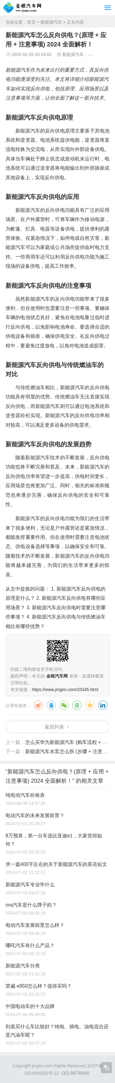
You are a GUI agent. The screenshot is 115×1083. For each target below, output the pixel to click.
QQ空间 (89, 705)
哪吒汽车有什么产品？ (30, 945)
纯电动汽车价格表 (25, 795)
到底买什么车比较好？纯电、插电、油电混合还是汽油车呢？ (57, 1031)
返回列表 (54, 726)
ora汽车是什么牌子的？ (31, 904)
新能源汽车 (51, 22)
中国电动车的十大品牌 (30, 1006)
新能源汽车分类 (23, 965)
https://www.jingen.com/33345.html (65, 689)
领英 (102, 705)
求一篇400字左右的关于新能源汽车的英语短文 (56, 864)
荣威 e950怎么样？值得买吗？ (39, 986)
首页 (31, 22)
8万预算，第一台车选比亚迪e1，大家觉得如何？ (54, 840)
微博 (38, 705)
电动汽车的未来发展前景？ (35, 815)
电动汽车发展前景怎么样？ (35, 925)
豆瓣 (77, 705)
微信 (64, 705)
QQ (51, 705)
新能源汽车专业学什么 (30, 884)
